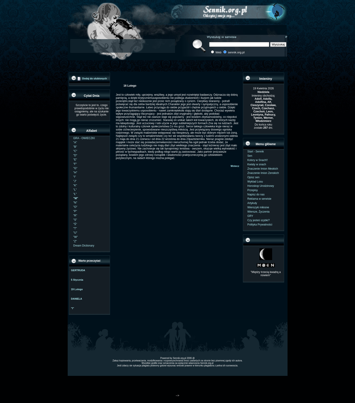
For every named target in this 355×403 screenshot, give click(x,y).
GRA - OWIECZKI (84, 138)
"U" (75, 232)
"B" (75, 146)
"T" (75, 228)
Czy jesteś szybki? (258, 220)
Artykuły (252, 203)
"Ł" (75, 194)
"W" (75, 237)
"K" (75, 185)
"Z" (75, 241)
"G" (75, 168)
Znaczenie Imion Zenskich (263, 173)
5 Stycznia (77, 279)
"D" (75, 155)
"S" (75, 219)
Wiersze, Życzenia (258, 211)
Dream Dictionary (83, 245)
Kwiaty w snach (256, 164)
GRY (250, 216)
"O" (75, 207)
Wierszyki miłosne (258, 207)
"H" (75, 172)
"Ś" (75, 224)
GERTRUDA (78, 270)
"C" (75, 151)
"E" (75, 159)
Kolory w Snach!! (257, 160)
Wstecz (235, 166)
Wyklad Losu (255, 181)
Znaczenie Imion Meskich (262, 168)
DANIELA (76, 298)
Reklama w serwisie (259, 198)
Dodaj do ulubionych (94, 78)
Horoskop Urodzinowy (260, 185)
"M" (75, 198)
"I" (74, 176)
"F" (75, 164)
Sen (249, 155)
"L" (75, 189)
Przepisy (252, 190)
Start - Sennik (255, 151)
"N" (75, 202)
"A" (75, 142)
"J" (75, 181)
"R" (75, 215)
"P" (75, 211)
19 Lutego (77, 289)
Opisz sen (253, 177)
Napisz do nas (256, 194)
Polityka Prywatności (259, 224)
